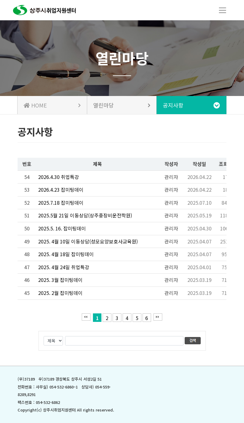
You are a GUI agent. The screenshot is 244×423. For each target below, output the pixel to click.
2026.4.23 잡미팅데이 (61, 189)
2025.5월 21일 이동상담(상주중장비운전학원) (85, 215)
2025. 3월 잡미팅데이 (60, 279)
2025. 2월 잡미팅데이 (60, 292)
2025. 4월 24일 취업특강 (63, 267)
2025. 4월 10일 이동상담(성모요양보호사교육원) (88, 241)
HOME (52, 105)
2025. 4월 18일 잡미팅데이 (66, 254)
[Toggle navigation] (222, 10)
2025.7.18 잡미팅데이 (61, 202)
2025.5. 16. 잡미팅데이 (62, 228)
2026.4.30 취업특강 (58, 176)
